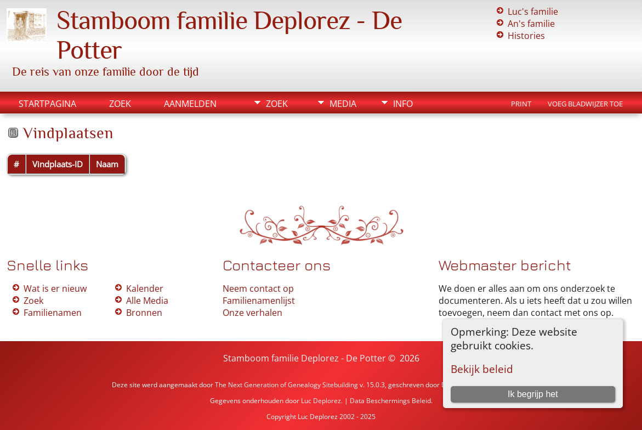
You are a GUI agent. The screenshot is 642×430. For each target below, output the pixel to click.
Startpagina (47, 104)
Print (521, 104)
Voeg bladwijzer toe (585, 104)
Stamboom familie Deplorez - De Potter (304, 358)
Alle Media (147, 301)
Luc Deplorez (321, 400)
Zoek (120, 104)
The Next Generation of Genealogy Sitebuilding (286, 384)
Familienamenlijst (259, 301)
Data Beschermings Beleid (390, 400)
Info (403, 104)
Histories (526, 36)
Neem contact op (258, 288)
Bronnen (144, 313)
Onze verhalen (252, 313)
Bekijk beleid (482, 369)
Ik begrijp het (533, 394)
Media (342, 104)
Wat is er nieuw (55, 288)
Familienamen (53, 313)
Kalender (144, 288)
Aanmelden (190, 104)
